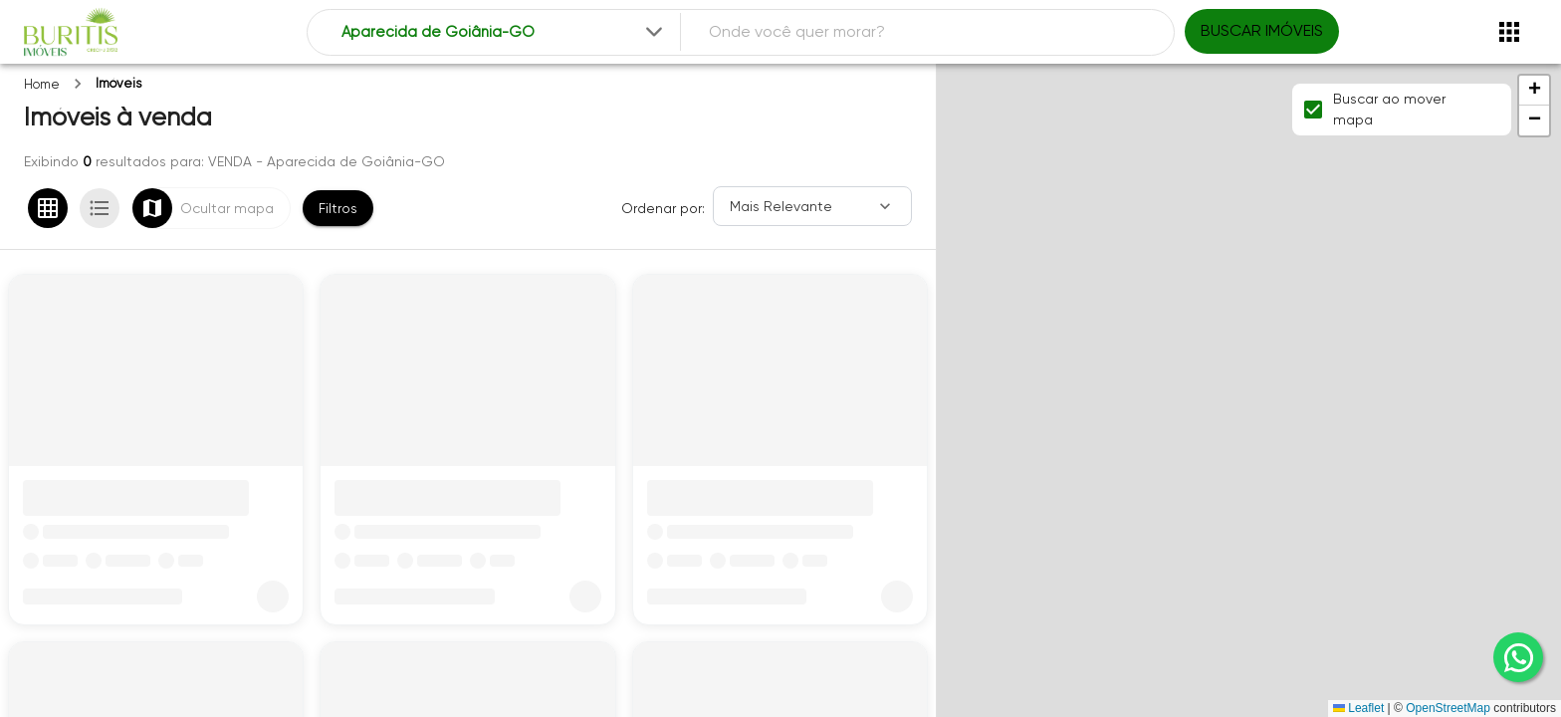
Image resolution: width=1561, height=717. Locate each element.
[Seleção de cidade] (504, 32)
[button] (1534, 91)
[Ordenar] (812, 206)
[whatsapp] (1518, 657)
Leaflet (1358, 708)
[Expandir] (654, 32)
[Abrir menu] (1509, 32)
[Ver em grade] (48, 208)
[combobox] (504, 32)
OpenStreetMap (1448, 708)
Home (42, 84)
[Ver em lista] (99, 208)
